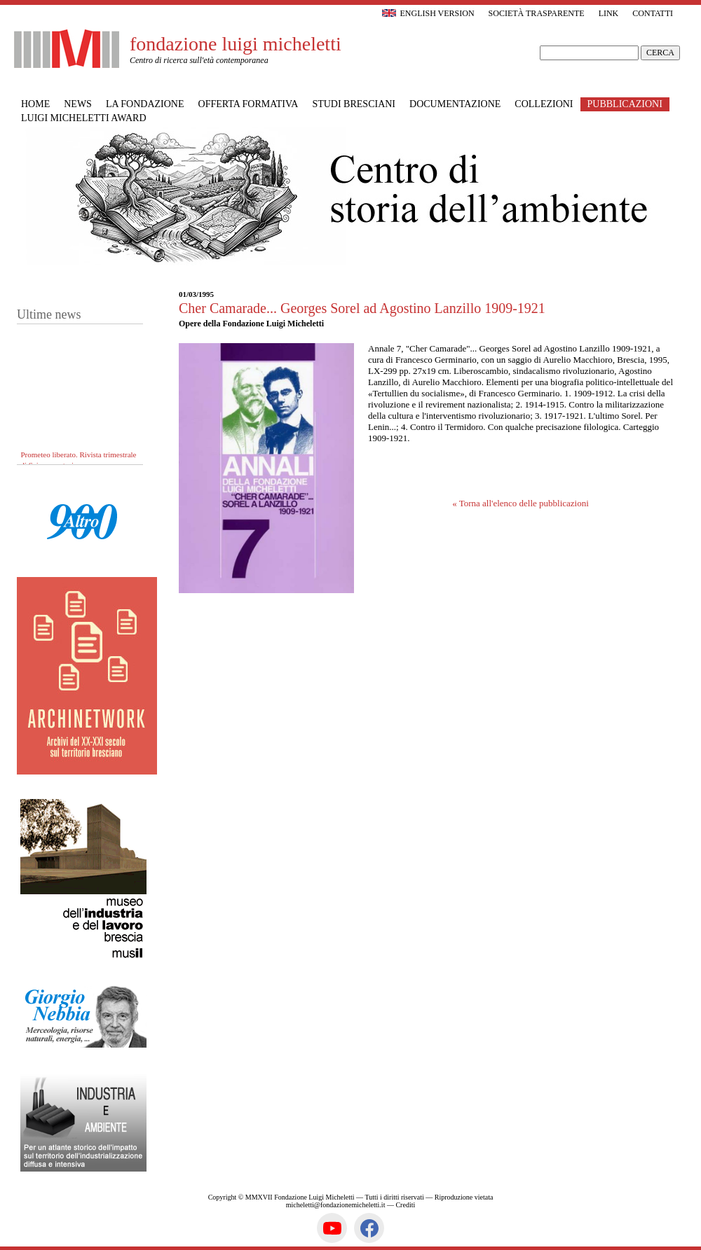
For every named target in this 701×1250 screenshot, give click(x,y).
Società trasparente (537, 13)
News (78, 104)
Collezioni (544, 104)
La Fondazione (145, 104)
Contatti (652, 13)
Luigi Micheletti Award (84, 118)
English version (428, 13)
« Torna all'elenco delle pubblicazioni (520, 503)
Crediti (405, 1205)
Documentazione (455, 104)
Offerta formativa (248, 104)
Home (35, 104)
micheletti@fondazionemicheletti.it (336, 1205)
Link (609, 13)
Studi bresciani (353, 104)
